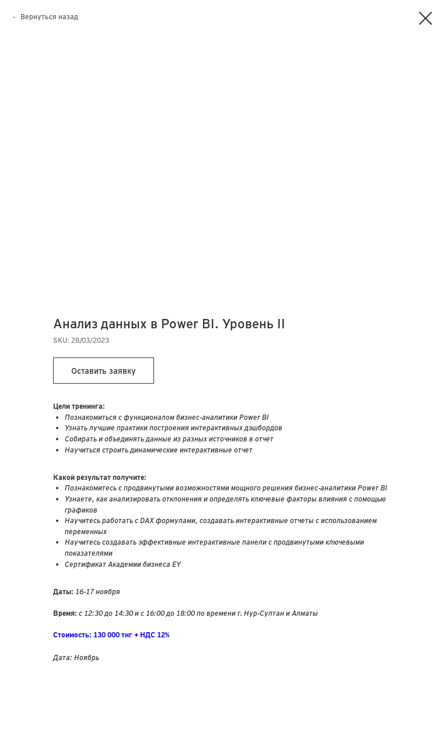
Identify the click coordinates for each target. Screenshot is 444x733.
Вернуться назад (49, 16)
